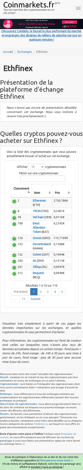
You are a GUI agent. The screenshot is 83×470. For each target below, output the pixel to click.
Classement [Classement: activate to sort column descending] (21, 188)
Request (38, 273)
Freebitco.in (41, 424)
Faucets (4, 414)
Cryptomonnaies (9, 384)
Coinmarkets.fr (28, 4)
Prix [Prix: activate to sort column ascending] (57, 192)
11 (23, 299)
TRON (37, 211)
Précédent (21, 291)
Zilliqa (37, 267)
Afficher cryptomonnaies (41, 167)
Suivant (35, 299)
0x (34, 260)
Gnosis (37, 238)
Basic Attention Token (39, 228)
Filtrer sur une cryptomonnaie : (41, 177)
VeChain (38, 217)
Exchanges (24, 51)
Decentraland (42, 244)
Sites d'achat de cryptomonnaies (18, 404)
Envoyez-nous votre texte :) (56, 460)
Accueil (8, 51)
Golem (37, 254)
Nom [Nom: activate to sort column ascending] (37, 192)
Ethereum (39, 200)
